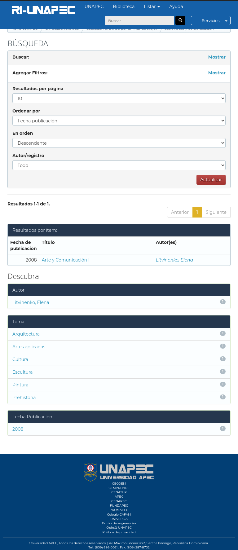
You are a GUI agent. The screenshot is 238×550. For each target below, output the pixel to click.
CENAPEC (119, 501)
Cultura (20, 359)
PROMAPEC (119, 510)
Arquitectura (26, 334)
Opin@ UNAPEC (119, 528)
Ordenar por (26, 111)
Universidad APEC (43, 543)
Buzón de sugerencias (119, 523)
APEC (119, 497)
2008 (17, 429)
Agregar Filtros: (29, 73)
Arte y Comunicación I (66, 260)
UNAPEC (94, 6)
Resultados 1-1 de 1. (28, 204)
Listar (152, 6)
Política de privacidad (118, 532)
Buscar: (20, 57)
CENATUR (118, 492)
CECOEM (119, 484)
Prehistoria (24, 397)
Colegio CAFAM (119, 515)
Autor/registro (28, 155)
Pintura (20, 385)
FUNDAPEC (119, 506)
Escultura (22, 372)
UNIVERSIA (119, 519)
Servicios (216, 20)
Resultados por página (38, 88)
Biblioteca (123, 6)
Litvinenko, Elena (174, 260)
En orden (22, 133)
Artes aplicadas (28, 347)
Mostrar (217, 57)
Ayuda (176, 6)
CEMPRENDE (118, 488)
